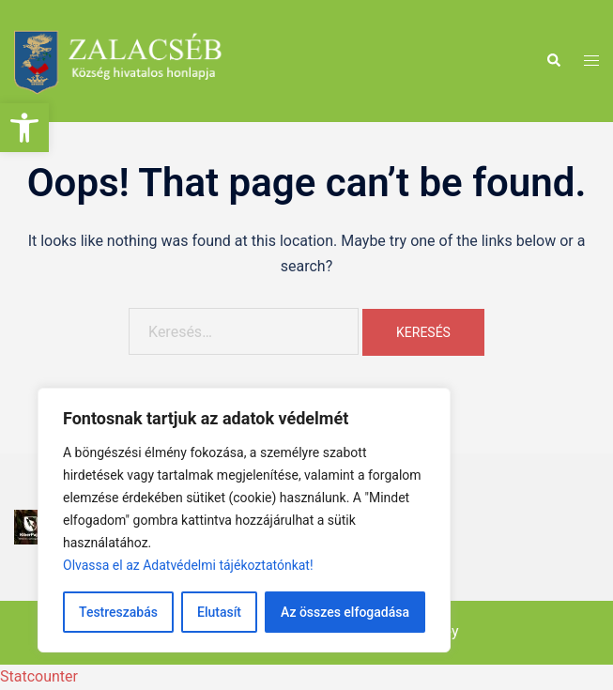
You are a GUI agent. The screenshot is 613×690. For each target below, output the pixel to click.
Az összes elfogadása (345, 612)
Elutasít (219, 612)
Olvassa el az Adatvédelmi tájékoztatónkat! (188, 565)
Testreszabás (118, 612)
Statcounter (39, 676)
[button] (24, 127)
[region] (244, 520)
